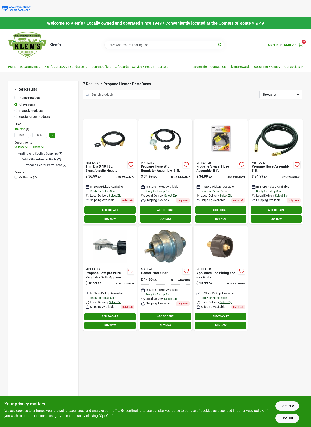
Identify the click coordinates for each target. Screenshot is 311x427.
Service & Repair (143, 66)
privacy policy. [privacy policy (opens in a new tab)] (253, 411)
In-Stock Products (31, 111)
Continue (287, 406)
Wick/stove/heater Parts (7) (41, 159)
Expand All (38, 147)
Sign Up (290, 44)
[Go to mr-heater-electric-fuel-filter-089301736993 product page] (165, 278)
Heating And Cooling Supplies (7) (39, 153)
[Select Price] (52, 135)
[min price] (21, 135)
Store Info (200, 66)
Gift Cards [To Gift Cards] (122, 66)
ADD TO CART (110, 210)
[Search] (220, 44)
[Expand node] (15, 153)
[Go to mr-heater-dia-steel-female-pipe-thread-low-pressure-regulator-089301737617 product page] (110, 278)
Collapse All (21, 147)
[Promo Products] (15, 97)
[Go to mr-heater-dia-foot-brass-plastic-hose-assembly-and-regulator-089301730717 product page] (165, 171)
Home (12, 66)
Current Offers (101, 66)
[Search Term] (164, 45)
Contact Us (218, 66)
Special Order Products (34, 117)
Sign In (273, 44)
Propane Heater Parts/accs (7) (46, 165)
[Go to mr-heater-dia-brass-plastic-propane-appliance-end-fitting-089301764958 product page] (221, 278)
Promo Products (29, 98)
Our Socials (292, 66)
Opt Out (287, 418)
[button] (267, 66)
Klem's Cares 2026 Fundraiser (65, 66)
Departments (29, 66)
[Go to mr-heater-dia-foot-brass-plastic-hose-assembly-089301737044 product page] (110, 171)
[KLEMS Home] (27, 45)
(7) (28, 177)
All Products (27, 105)
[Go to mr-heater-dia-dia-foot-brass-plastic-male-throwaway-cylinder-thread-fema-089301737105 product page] (221, 171)
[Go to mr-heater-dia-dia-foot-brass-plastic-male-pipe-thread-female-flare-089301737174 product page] (276, 171)
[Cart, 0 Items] (301, 45)
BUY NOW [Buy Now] (110, 219)
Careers (163, 66)
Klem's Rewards (239, 66)
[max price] (39, 135)
